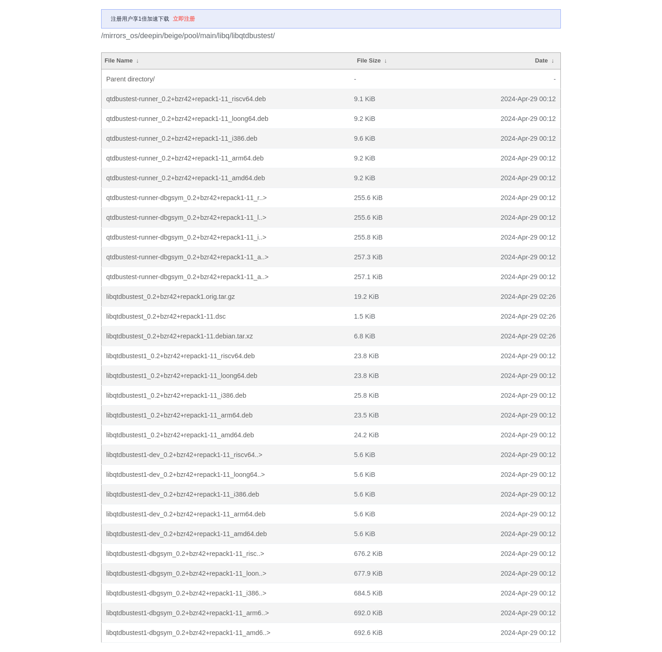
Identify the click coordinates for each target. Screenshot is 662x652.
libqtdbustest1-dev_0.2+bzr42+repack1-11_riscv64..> (184, 454)
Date (541, 60)
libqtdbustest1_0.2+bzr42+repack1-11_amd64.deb (180, 435)
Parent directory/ (130, 79)
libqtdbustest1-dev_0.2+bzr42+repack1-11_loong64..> (185, 474)
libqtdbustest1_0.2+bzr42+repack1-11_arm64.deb (179, 415)
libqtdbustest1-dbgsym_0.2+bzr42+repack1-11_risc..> (185, 553)
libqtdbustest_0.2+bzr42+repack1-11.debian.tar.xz (179, 336)
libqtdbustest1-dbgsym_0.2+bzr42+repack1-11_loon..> (186, 573)
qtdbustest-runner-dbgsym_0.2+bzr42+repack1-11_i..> (186, 237)
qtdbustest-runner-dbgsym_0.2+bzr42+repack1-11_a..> (187, 257)
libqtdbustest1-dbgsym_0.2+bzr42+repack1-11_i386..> (186, 593)
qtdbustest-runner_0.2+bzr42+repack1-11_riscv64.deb (186, 99)
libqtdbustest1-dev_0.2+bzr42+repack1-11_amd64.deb (186, 534)
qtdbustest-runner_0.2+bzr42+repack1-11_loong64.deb (187, 118)
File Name (118, 60)
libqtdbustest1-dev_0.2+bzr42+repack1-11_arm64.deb (185, 514)
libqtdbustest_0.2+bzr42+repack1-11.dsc (166, 316)
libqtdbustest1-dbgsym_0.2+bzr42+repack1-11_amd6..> (188, 632)
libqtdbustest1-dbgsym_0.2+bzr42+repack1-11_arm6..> (187, 613)
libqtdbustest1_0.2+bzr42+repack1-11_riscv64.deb (180, 356)
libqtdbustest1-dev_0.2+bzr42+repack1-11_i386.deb (182, 494)
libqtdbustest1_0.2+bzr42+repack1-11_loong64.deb (181, 375)
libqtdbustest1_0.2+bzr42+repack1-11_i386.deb (176, 395)
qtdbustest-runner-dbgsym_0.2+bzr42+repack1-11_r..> (186, 197)
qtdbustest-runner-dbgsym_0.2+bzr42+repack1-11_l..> (186, 217)
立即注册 (184, 19)
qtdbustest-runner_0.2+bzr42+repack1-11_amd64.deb (185, 178)
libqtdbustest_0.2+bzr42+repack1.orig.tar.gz (170, 296)
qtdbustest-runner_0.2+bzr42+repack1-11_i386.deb (181, 138)
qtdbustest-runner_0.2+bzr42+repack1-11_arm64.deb (184, 158)
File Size (369, 60)
